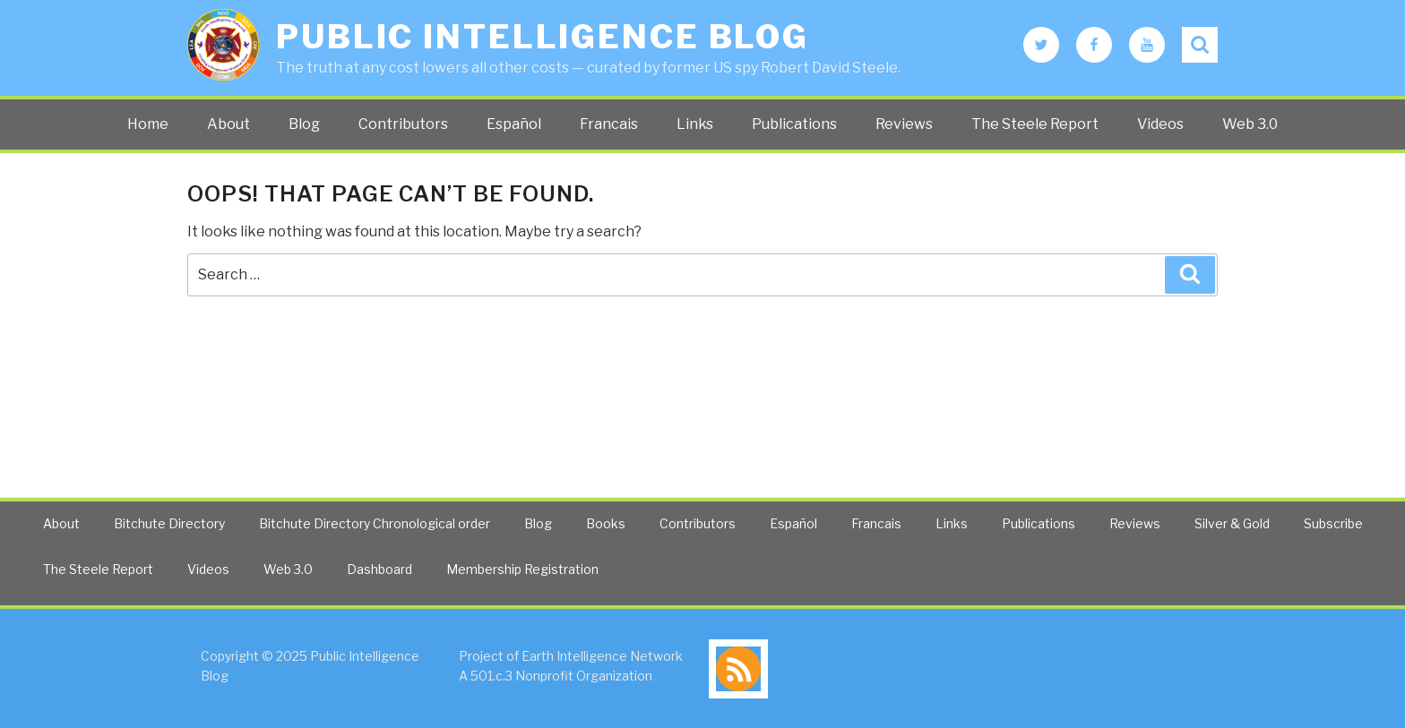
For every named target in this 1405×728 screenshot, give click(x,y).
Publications (794, 124)
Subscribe (1333, 523)
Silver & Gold (1232, 523)
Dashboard (379, 569)
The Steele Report (1035, 124)
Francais (609, 124)
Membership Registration (522, 569)
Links (695, 124)
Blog (304, 124)
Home (147, 124)
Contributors (403, 124)
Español (514, 124)
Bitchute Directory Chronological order (374, 523)
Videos (1160, 124)
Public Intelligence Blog (542, 36)
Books (605, 523)
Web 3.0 (1250, 124)
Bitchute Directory (169, 523)
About (228, 124)
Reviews (904, 124)
